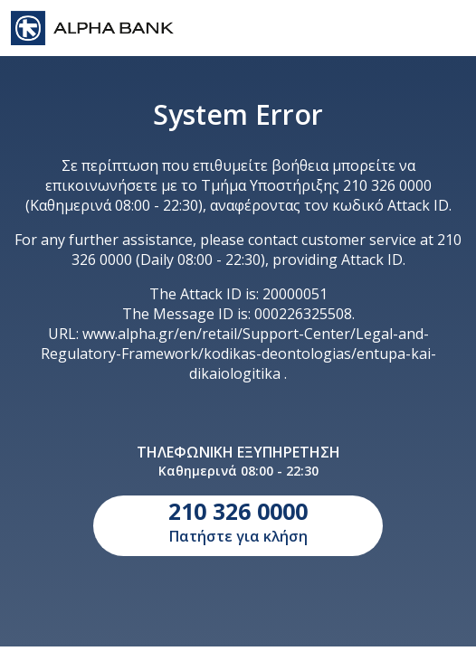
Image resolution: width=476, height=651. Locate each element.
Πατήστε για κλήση (238, 520)
